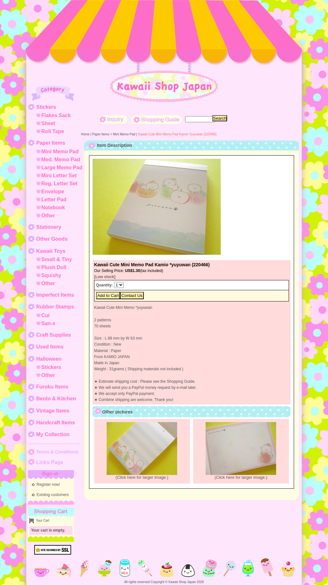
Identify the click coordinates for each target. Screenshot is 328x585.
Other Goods (52, 239)
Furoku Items (52, 386)
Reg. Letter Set (59, 183)
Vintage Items (53, 410)
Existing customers (53, 495)
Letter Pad (53, 199)
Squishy (51, 275)
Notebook (53, 207)
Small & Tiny (56, 259)
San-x (48, 323)
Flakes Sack (56, 115)
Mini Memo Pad (59, 151)
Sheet (48, 123)
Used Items (49, 346)
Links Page (49, 462)
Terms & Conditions (57, 451)
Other (48, 215)
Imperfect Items (55, 295)
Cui (45, 315)
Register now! (48, 484)
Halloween (49, 359)
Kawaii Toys (50, 251)
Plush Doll (53, 267)
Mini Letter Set (59, 175)
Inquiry (113, 119)
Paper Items (50, 143)
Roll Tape (52, 131)
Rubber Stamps (55, 306)
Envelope (52, 191)
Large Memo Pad (61, 167)
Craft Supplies (53, 335)
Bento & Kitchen (56, 398)
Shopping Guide (156, 119)
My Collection (53, 434)
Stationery (48, 227)
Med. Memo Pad (60, 159)
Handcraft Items (55, 422)
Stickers (46, 107)
